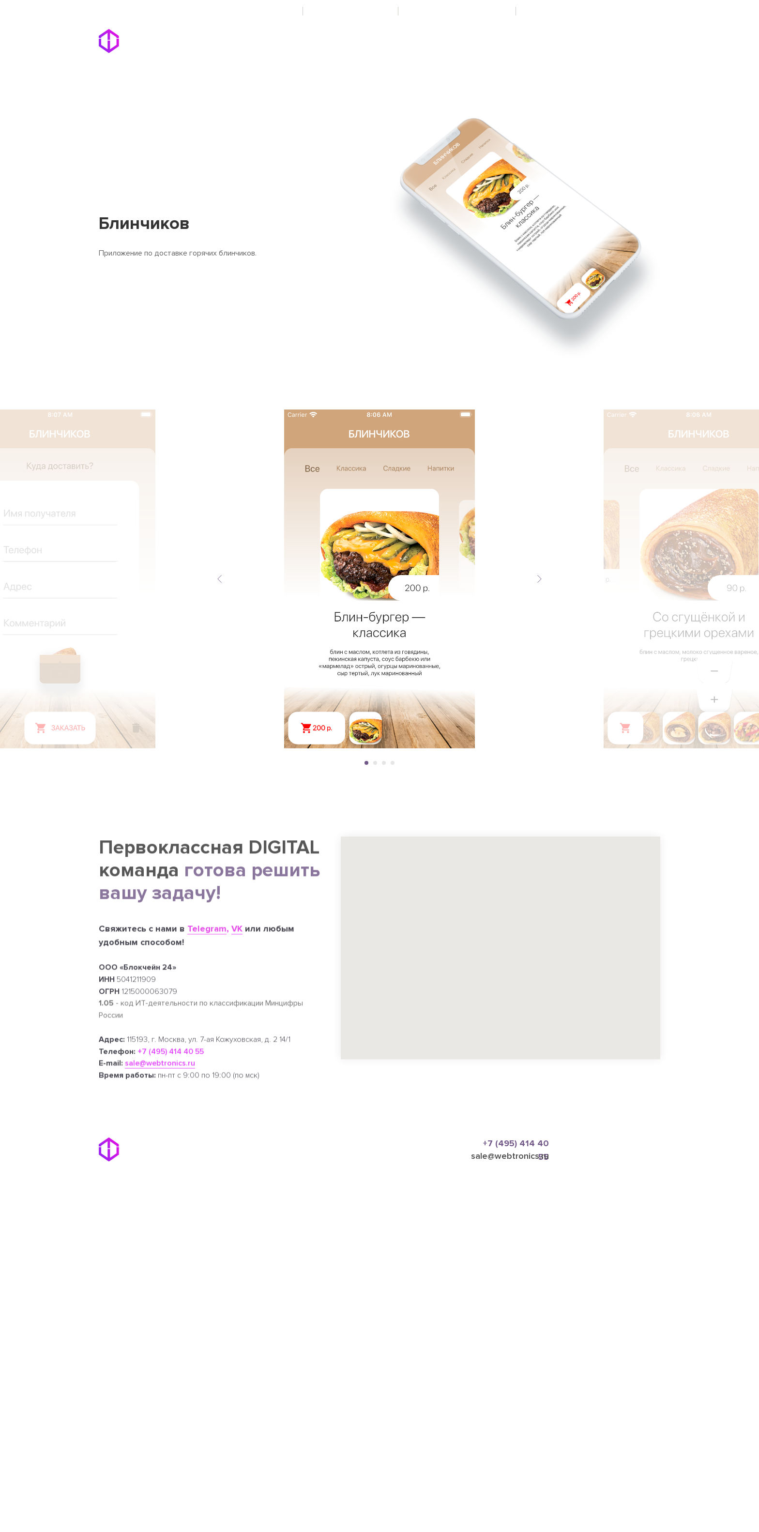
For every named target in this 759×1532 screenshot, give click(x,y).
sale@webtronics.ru (510, 1156)
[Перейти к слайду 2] (375, 763)
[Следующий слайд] (539, 579)
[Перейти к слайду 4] (393, 763)
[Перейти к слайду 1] (366, 763)
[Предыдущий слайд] (219, 579)
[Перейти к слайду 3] (384, 763)
